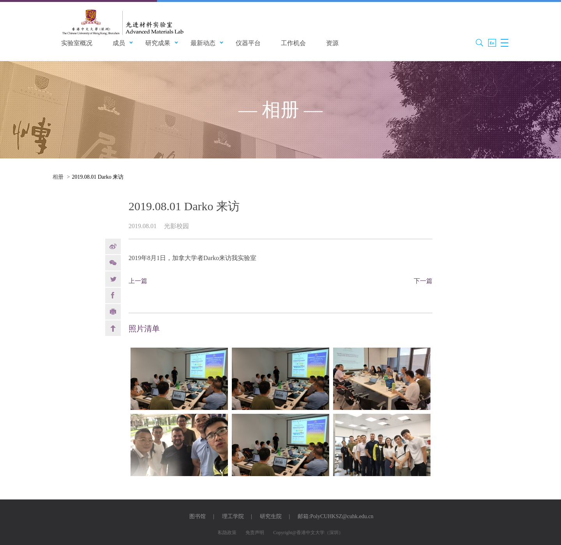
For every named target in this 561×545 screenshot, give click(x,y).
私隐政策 (227, 532)
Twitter (113, 279)
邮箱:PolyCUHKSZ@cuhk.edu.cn (335, 516)
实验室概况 (76, 43)
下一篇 (423, 281)
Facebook (113, 295)
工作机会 (293, 43)
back (113, 328)
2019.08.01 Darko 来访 (97, 177)
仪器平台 (248, 43)
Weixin (113, 263)
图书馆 (197, 516)
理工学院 (233, 516)
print (113, 312)
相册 (58, 177)
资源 (332, 43)
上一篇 (138, 281)
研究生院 (271, 516)
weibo (113, 246)
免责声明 (254, 532)
